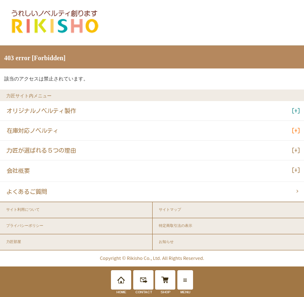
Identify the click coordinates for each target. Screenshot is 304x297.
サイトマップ (170, 209)
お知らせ (166, 242)
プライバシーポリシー (24, 226)
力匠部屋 (13, 242)
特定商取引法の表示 (175, 226)
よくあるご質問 (27, 192)
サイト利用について (23, 209)
